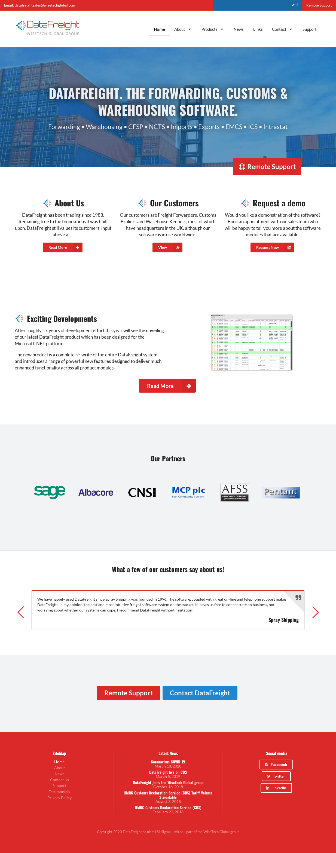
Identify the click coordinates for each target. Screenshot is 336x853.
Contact (282, 29)
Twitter (276, 776)
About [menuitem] (59, 767)
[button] (21, 612)
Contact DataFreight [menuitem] (200, 693)
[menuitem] (258, 5)
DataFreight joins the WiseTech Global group (168, 782)
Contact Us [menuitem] (59, 779)
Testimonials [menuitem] (59, 791)
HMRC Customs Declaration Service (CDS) (168, 807)
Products (212, 29)
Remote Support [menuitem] (319, 5)
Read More (65, 247)
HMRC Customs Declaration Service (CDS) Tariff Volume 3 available (168, 795)
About (183, 29)
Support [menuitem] (310, 29)
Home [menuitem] (159, 29)
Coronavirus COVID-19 (168, 762)
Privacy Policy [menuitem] (59, 797)
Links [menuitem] (258, 29)
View (170, 247)
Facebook (275, 764)
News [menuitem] (239, 29)
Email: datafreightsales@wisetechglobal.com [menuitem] (39, 5)
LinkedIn (275, 787)
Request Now (275, 247)
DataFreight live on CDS (168, 772)
